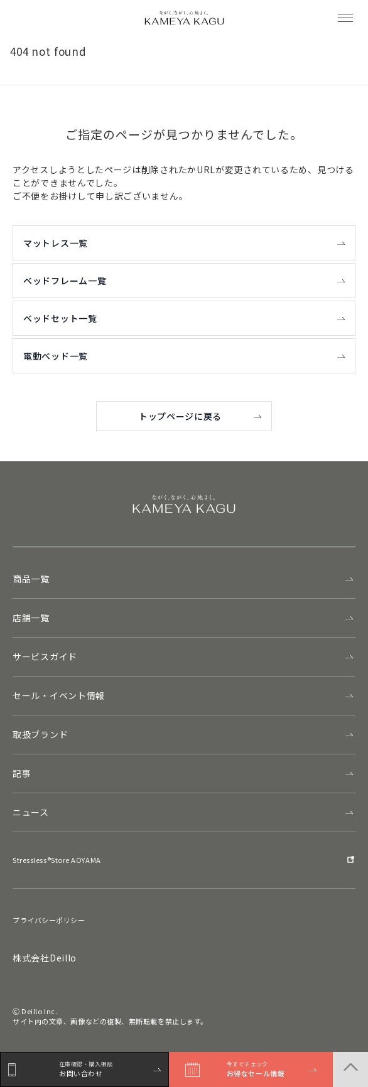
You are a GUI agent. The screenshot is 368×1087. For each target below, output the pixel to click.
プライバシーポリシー (49, 920)
